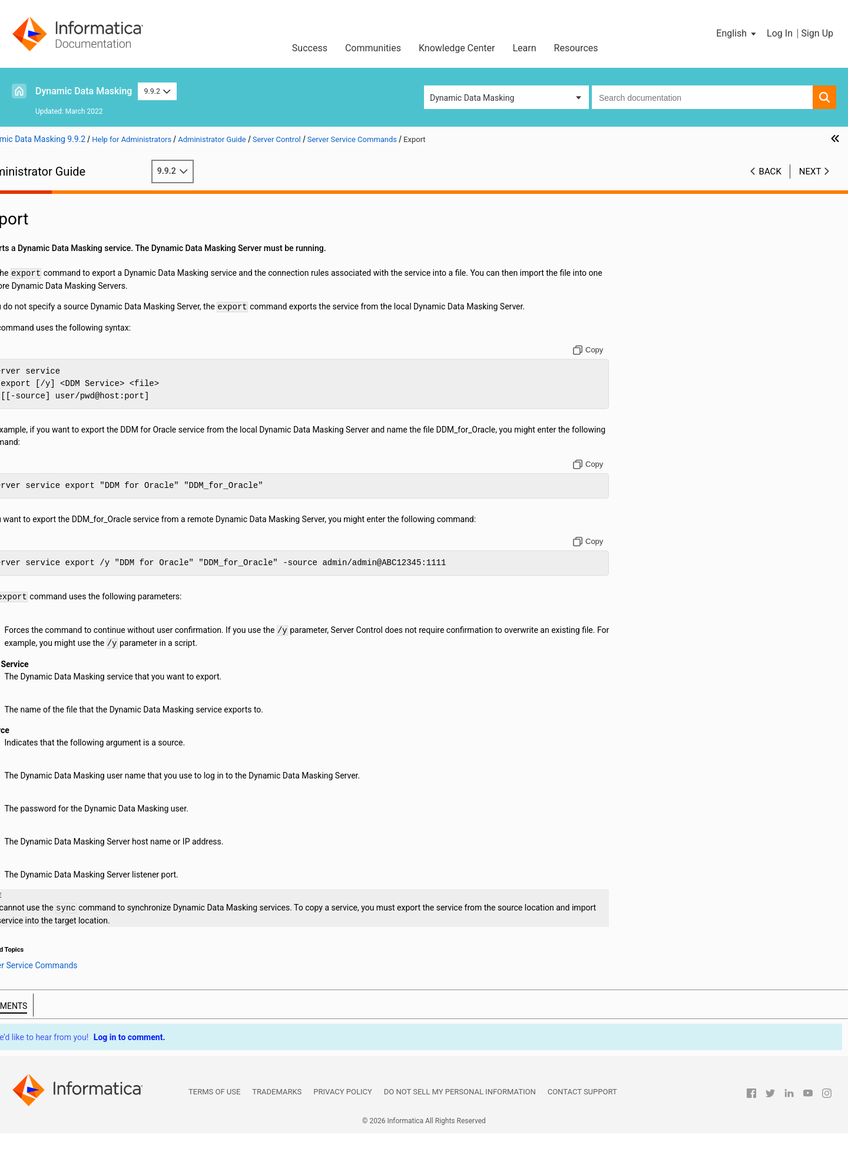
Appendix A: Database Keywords (78, 485)
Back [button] (770, 171)
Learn (524, 48)
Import (61, 448)
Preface (33, 201)
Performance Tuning (56, 461)
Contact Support (582, 1116)
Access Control (47, 312)
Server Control (45, 349)
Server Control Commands (86, 386)
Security (34, 250)
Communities (373, 48)
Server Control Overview (81, 362)
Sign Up (817, 33)
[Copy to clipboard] (650, 362)
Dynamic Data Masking (83, 91)
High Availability (48, 337)
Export (61, 436)
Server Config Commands (84, 411)
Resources (576, 48)
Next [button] (810, 171)
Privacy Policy (342, 1116)
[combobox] (702, 97)
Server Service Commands (86, 423)
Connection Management (65, 263)
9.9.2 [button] (157, 91)
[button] (737, 33)
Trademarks (277, 1116)
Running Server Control (79, 374)
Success (309, 48)
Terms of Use (214, 1116)
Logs (28, 324)
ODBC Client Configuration (67, 287)
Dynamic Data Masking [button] (472, 98)
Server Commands (72, 399)
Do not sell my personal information (460, 1116)
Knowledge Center (457, 48)
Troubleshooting (49, 473)
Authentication (46, 238)
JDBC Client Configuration (66, 275)
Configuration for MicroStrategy (77, 300)
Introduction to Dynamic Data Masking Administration (89, 219)
